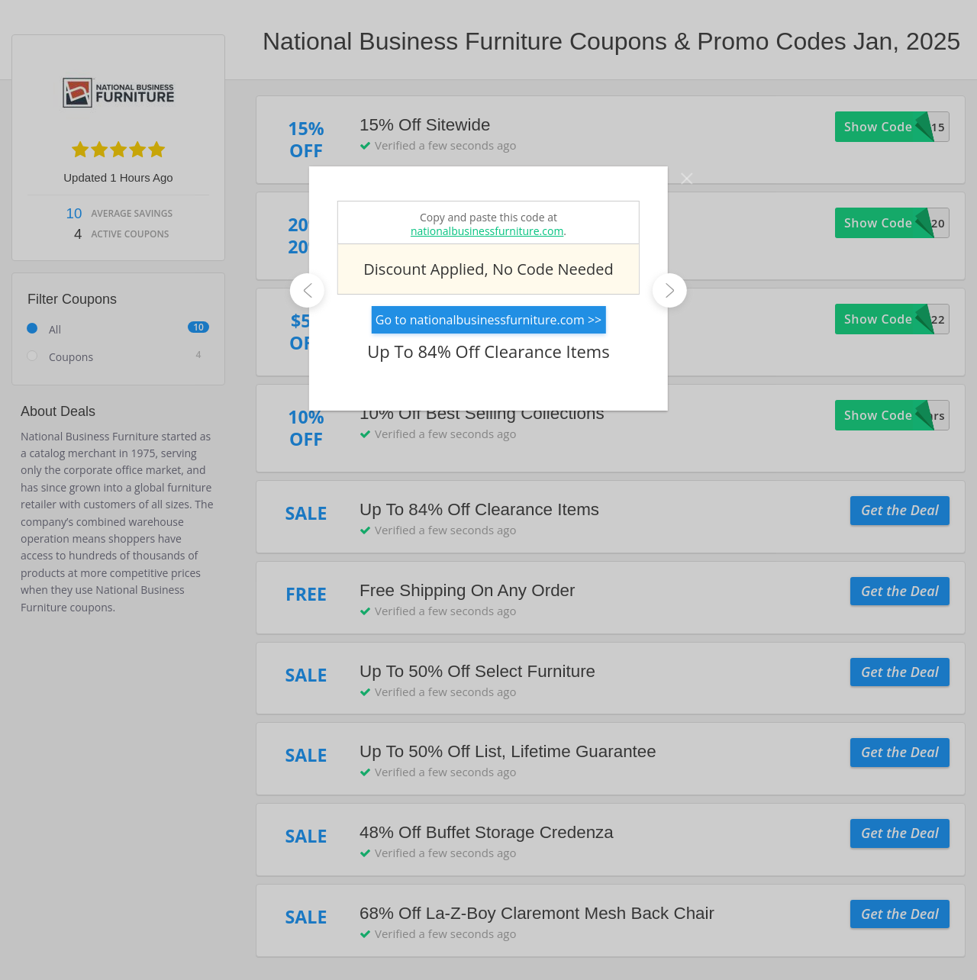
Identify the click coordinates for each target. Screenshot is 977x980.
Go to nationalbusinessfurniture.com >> (488, 319)
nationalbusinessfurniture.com (487, 231)
